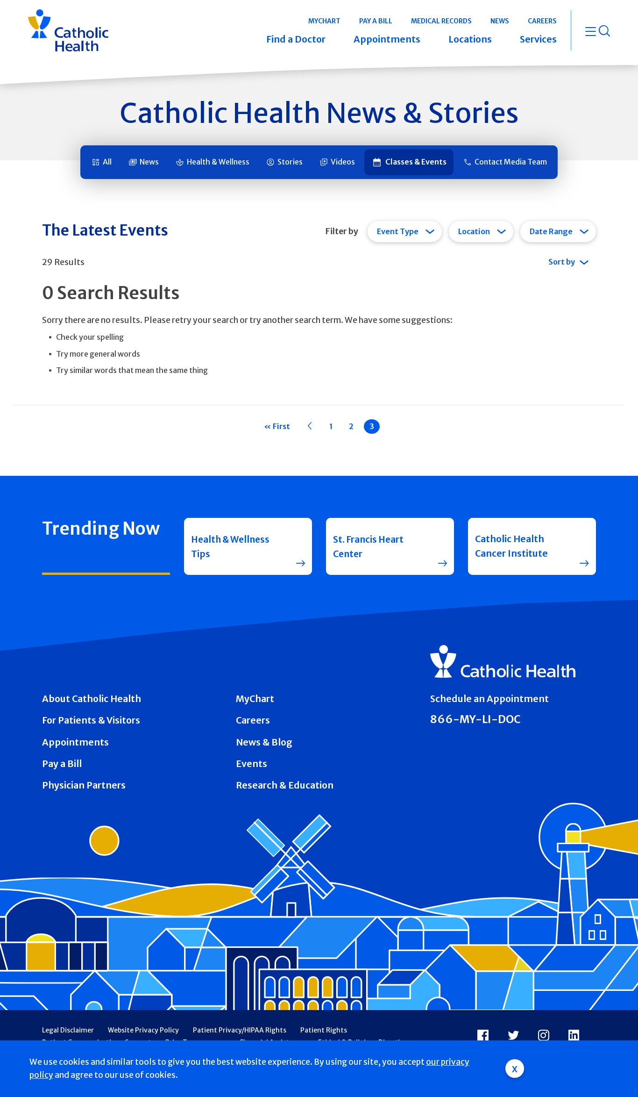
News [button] (499, 21)
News (149, 161)
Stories (290, 161)
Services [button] (538, 39)
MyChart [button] (324, 21)
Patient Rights (323, 1030)
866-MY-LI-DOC (475, 719)
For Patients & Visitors (91, 720)
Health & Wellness (218, 161)
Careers (253, 720)
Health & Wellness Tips (232, 546)
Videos (343, 161)
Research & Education (284, 785)
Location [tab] (474, 231)
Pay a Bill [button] (375, 21)
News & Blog (264, 742)
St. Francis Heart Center (369, 546)
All (107, 161)
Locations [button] (470, 39)
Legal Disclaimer (68, 1030)
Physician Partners (84, 785)
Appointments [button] (387, 39)
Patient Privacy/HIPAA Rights (239, 1030)
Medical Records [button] (441, 21)
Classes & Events (416, 161)
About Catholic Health (91, 698)
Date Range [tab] (551, 231)
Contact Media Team (511, 161)
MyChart (255, 698)
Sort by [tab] (561, 261)
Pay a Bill (62, 763)
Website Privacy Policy (143, 1030)
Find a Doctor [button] (296, 39)
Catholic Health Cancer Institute (511, 546)
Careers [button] (542, 21)
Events (251, 763)
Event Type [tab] (397, 231)
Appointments (75, 742)
